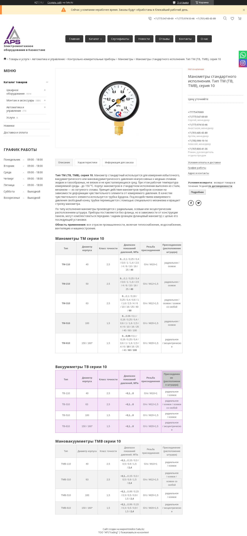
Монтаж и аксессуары (20, 100)
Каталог (94, 39)
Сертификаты (120, 39)
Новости (144, 39)
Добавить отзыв (232, 18)
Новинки (9, 125)
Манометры (125, 59)
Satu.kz (140, 529)
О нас (204, 39)
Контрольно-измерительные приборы (91, 59)
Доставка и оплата (16, 132)
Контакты (185, 39)
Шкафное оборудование (15, 91)
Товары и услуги (19, 59)
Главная (74, 39)
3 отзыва (183, 2)
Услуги (10, 117)
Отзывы (164, 39)
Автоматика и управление (48, 59)
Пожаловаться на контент (135, 532)
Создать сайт (55, 2)
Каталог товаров (15, 82)
